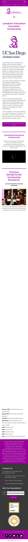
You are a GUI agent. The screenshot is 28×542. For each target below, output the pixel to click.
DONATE (24, 4)
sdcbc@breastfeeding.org (16, 483)
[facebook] (6, 536)
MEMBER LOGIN (16, 4)
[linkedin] (17, 536)
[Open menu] (14, 17)
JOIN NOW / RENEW (6, 4)
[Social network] (21, 536)
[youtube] (14, 536)
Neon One (18, 540)
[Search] (14, 2)
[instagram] (10, 536)
